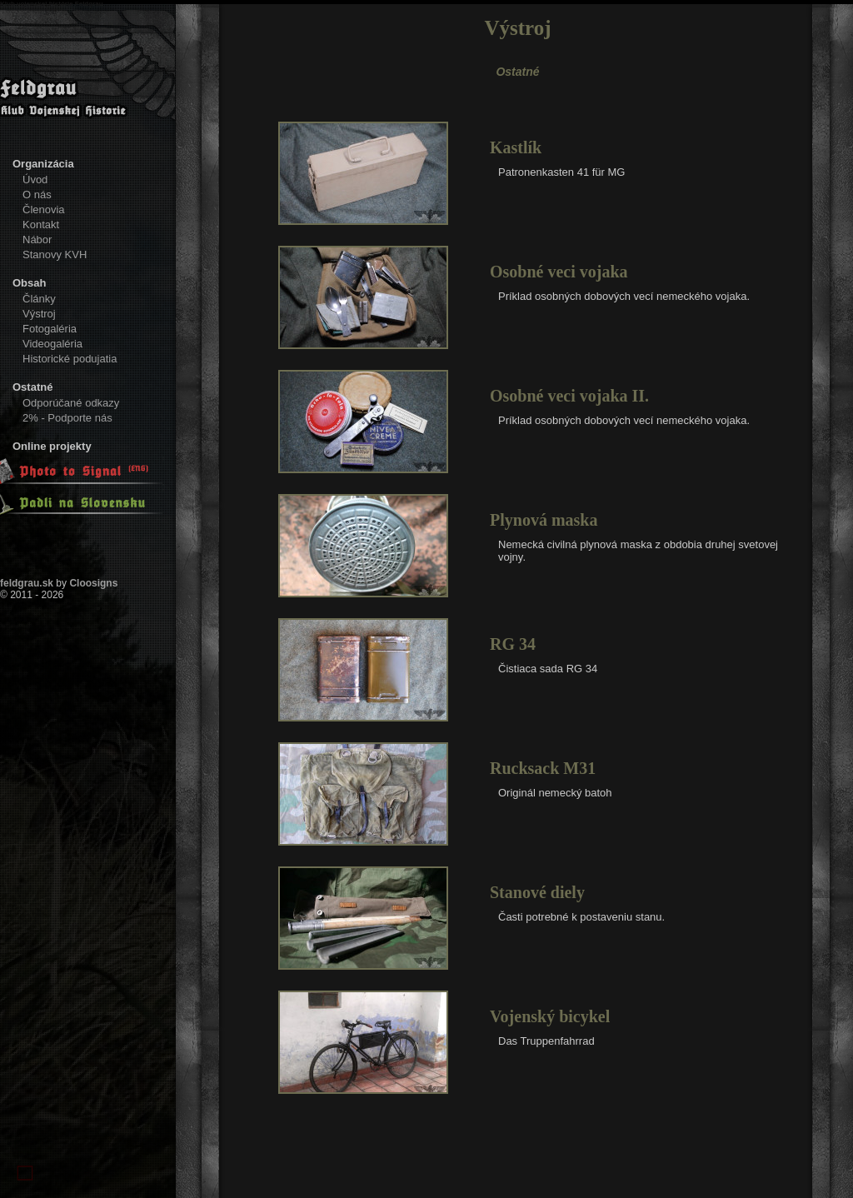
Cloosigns (93, 583)
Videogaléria (52, 343)
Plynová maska (543, 520)
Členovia (43, 209)
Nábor (37, 239)
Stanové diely (537, 892)
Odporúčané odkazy (70, 403)
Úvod (34, 179)
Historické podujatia (69, 358)
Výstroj (39, 313)
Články (39, 298)
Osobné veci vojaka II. (569, 396)
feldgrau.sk (26, 583)
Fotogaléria (49, 328)
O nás (37, 194)
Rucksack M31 (543, 768)
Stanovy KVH (54, 254)
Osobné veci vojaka (559, 271)
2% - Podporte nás (67, 418)
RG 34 (513, 644)
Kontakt (40, 224)
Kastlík (515, 147)
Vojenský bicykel (550, 1016)
